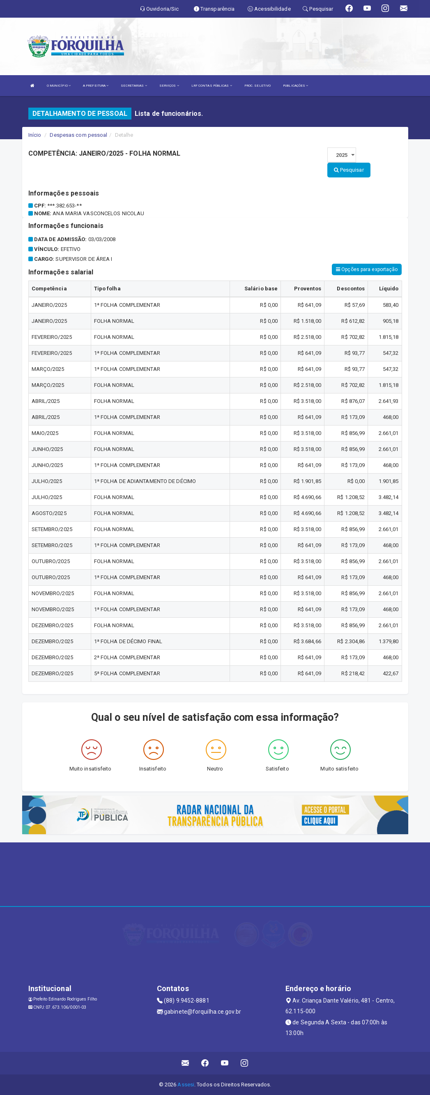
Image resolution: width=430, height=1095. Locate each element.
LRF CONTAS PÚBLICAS (211, 85)
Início (34, 135)
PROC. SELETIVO (257, 85)
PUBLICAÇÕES (295, 85)
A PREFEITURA (95, 85)
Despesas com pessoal (78, 135)
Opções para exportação (367, 269)
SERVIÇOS (169, 85)
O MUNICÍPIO (59, 85)
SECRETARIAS (134, 85)
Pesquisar (349, 170)
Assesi (185, 1084)
